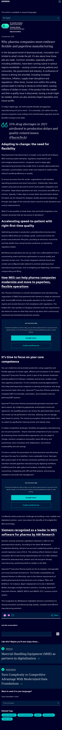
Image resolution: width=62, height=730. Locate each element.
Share (56, 615)
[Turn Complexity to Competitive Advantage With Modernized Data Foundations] (31, 677)
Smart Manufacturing (25, 715)
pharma (38, 715)
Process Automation (9, 715)
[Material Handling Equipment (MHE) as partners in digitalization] (31, 654)
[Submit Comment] (57, 633)
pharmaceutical (48, 715)
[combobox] (3, 18)
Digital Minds (7, 719)
